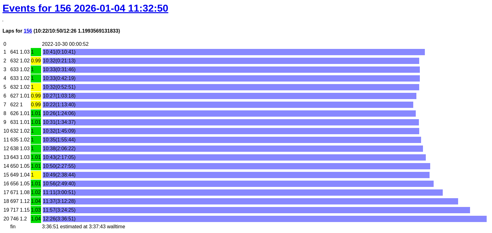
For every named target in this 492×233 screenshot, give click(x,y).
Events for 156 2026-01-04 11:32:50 (85, 8)
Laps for (13, 31)
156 (28, 31)
